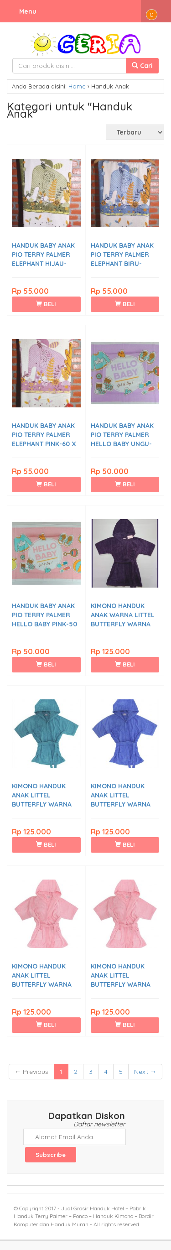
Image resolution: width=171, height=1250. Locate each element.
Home (77, 86)
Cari (142, 66)
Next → (145, 1072)
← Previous (31, 1072)
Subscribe (51, 1154)
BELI (46, 303)
